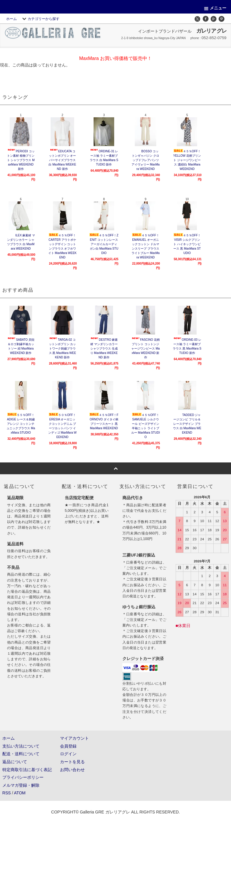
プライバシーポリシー (23, 777)
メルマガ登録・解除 (20, 785)
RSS (6, 793)
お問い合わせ (72, 769)
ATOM (20, 793)
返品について (14, 761)
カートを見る (72, 761)
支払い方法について (20, 746)
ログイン (68, 753)
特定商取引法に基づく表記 (27, 769)
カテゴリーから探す (40, 19)
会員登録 (68, 746)
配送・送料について (20, 753)
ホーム (11, 19)
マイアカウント (74, 738)
